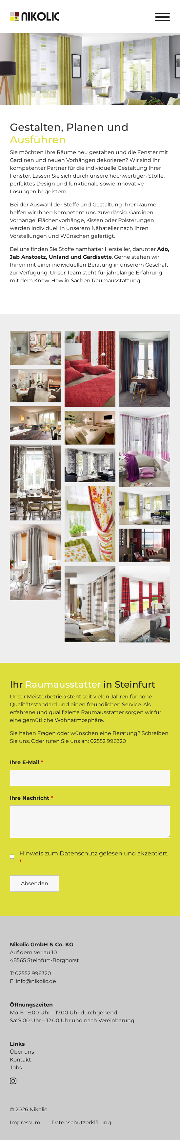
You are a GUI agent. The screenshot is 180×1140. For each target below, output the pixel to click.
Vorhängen (80, 160)
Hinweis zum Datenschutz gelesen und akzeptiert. (94, 857)
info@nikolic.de (36, 981)
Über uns (22, 1052)
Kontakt (20, 1060)
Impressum (25, 1122)
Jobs (16, 1067)
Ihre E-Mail (26, 762)
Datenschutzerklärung (81, 1122)
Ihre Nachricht (31, 798)
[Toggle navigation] (162, 16)
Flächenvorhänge (61, 220)
